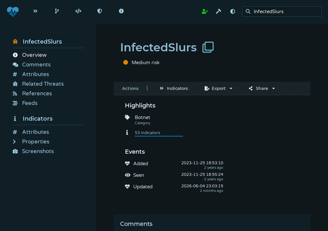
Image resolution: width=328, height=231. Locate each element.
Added (140, 164)
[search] (284, 12)
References (32, 93)
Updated (142, 187)
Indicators (33, 118)
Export (215, 88)
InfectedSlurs (37, 41)
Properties (31, 141)
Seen (138, 175)
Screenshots (33, 151)
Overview (29, 55)
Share (258, 88)
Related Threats (38, 84)
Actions (130, 88)
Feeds (25, 103)
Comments (32, 64)
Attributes (31, 74)
